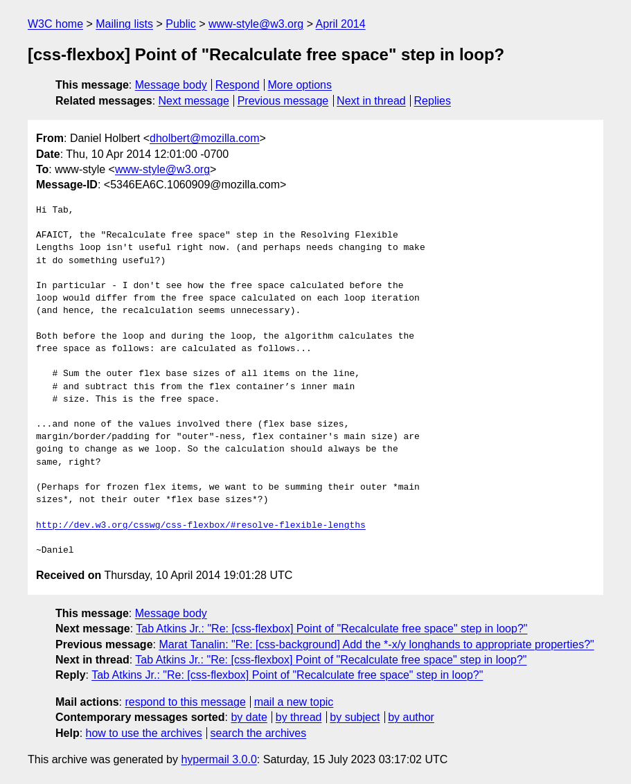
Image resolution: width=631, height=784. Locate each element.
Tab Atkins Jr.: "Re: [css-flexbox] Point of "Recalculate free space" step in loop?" (331, 628)
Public (181, 24)
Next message (194, 101)
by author (411, 717)
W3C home (55, 24)
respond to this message (185, 702)
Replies (432, 101)
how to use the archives (144, 733)
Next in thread (371, 101)
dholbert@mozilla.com (205, 138)
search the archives (259, 733)
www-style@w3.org (255, 24)
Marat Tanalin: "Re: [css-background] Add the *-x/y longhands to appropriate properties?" (376, 644)
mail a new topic (294, 702)
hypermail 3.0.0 (218, 759)
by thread (299, 717)
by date (249, 717)
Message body (171, 85)
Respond (237, 85)
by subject (355, 717)
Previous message (283, 101)
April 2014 (341, 24)
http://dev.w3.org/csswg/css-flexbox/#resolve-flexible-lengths (201, 525)
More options (300, 85)
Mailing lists (124, 24)
